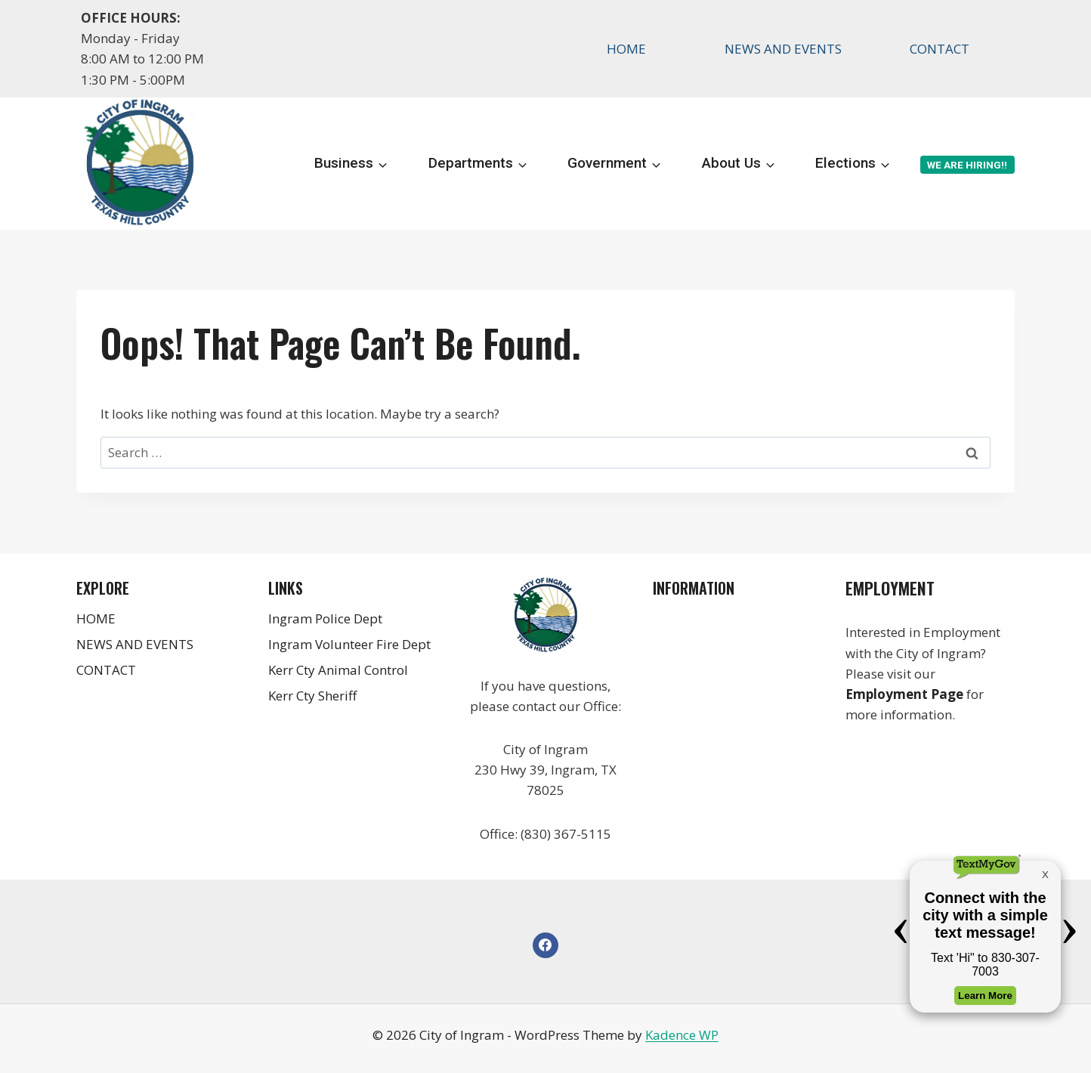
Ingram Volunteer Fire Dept (349, 644)
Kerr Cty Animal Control (338, 670)
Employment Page (904, 694)
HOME (626, 48)
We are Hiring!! (967, 165)
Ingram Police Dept (325, 618)
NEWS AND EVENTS (783, 48)
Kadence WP (682, 1035)
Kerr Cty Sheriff (312, 695)
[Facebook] (545, 945)
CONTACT (939, 48)
